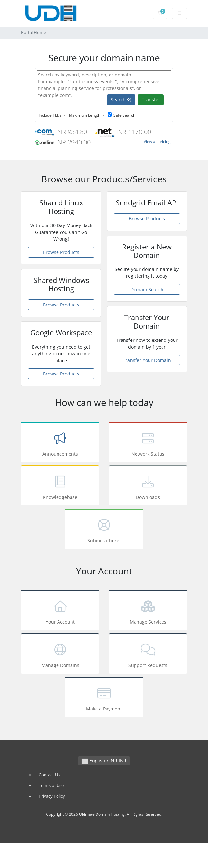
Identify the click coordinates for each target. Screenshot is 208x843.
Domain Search (146, 289)
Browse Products (61, 252)
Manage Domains (60, 654)
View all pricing (157, 141)
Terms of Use (51, 785)
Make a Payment (104, 698)
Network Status (148, 443)
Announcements (60, 443)
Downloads (148, 486)
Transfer (151, 100)
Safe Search (121, 115)
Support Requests (148, 654)
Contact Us (49, 775)
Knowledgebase (60, 486)
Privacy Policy (52, 796)
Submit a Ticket (104, 530)
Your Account (60, 611)
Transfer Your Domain (147, 360)
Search (121, 100)
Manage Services (148, 611)
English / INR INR (104, 760)
